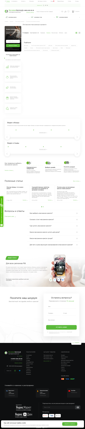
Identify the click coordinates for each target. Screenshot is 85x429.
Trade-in (63, 369)
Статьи (69, 1)
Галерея (28, 369)
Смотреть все (42, 132)
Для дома (26, 45)
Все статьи (76, 181)
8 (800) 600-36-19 (29, 10)
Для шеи (50, 45)
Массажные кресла (48, 355)
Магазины (31, 1)
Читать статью (9, 170)
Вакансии (28, 372)
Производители (30, 362)
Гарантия (63, 358)
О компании (14, 1)
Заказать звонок (30, 12)
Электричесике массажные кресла (32, 50)
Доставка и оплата (42, 1)
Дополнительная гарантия (67, 360)
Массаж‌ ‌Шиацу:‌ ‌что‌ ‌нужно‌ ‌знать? (15, 188)
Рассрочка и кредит (66, 365)
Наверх (77, 342)
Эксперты (28, 374)
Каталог (23, 1)
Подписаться (12, 395)
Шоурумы (63, 370)
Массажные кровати (48, 358)
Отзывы (77, 1)
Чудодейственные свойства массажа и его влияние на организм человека (40, 189)
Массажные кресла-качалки (61, 45)
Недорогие (73, 45)
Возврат (63, 355)
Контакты (28, 370)
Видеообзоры (61, 1)
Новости (28, 358)
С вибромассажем (55, 50)
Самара (8, 1)
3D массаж (45, 50)
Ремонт (63, 367)
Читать (24, 200)
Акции (52, 1)
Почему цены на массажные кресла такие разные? (66, 188)
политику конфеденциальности (13, 49)
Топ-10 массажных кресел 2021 (38, 45)
